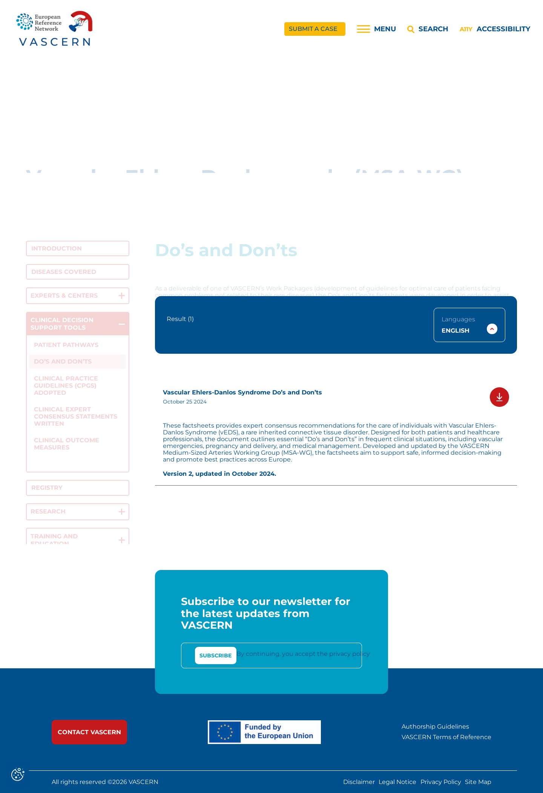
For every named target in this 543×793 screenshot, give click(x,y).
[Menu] (376, 29)
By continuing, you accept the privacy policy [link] (303, 653)
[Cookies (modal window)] (18, 775)
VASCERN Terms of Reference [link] (446, 737)
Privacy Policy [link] (440, 781)
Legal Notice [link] (397, 781)
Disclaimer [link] (359, 781)
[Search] (427, 29)
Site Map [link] (478, 781)
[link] (55, 29)
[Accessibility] (495, 29)
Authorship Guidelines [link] (435, 726)
